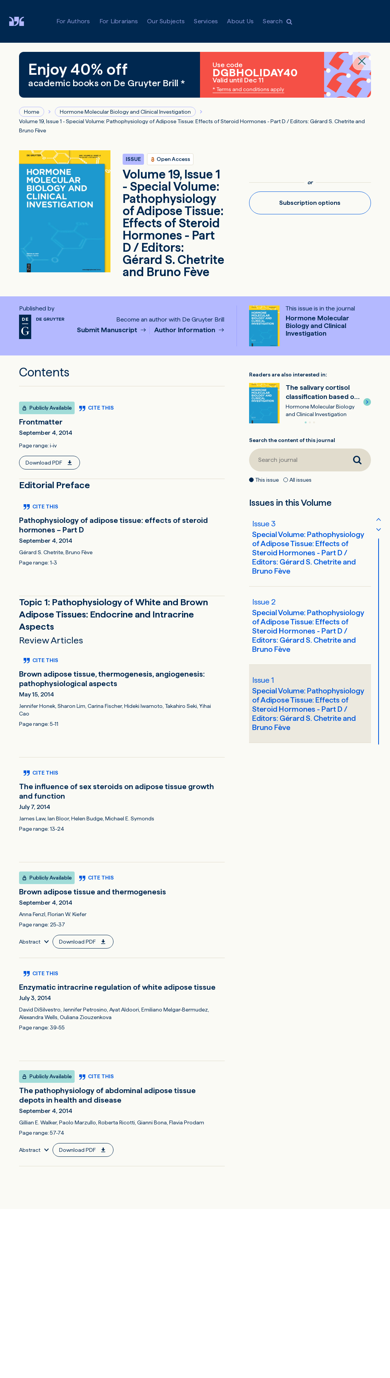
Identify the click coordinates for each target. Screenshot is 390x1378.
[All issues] (285, 480)
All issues (300, 480)
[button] (367, 402)
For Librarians (118, 21)
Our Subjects (166, 21)
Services (206, 21)
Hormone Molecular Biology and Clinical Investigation (125, 112)
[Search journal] (296, 460)
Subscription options (309, 202)
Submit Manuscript (108, 330)
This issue (267, 480)
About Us (240, 21)
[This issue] (251, 480)
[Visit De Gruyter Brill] (22, 21)
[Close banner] (362, 61)
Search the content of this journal (292, 440)
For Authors (73, 21)
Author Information (185, 330)
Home (31, 112)
